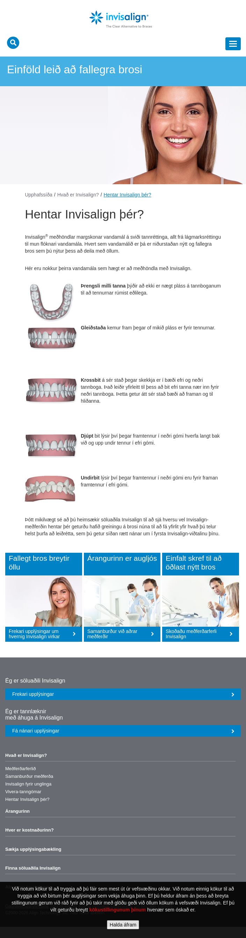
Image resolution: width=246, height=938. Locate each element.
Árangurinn (17, 811)
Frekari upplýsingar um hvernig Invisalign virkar (42, 633)
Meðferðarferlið (20, 768)
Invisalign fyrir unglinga (28, 784)
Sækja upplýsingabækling (33, 849)
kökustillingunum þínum (117, 910)
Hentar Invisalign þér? (127, 195)
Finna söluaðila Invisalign (32, 868)
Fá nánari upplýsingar (123, 731)
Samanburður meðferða (29, 776)
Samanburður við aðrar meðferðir (120, 633)
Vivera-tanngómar (23, 791)
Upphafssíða (38, 195)
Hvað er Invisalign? (78, 195)
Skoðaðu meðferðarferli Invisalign (199, 633)
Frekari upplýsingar (123, 694)
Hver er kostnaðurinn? (29, 830)
